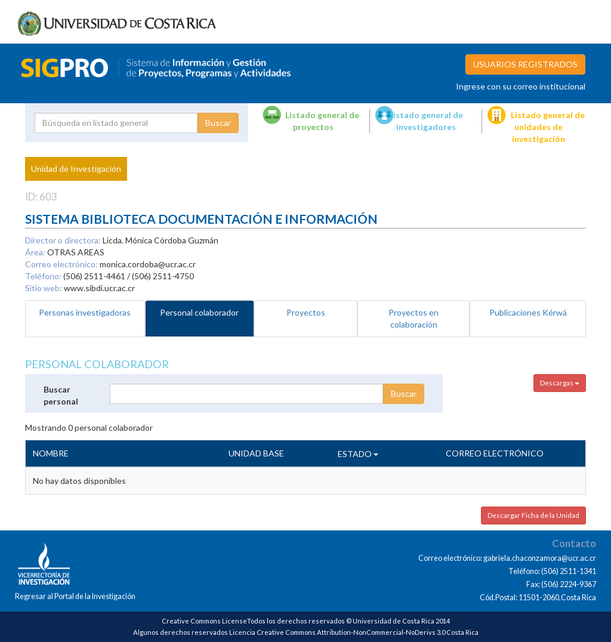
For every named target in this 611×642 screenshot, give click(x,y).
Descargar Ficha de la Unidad (533, 515)
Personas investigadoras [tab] (85, 312)
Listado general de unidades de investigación (548, 127)
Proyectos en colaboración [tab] (413, 318)
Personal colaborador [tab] (199, 312)
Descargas (559, 382)
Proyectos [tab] (305, 312)
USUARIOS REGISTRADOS (525, 64)
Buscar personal (61, 395)
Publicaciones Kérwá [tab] (528, 312)
